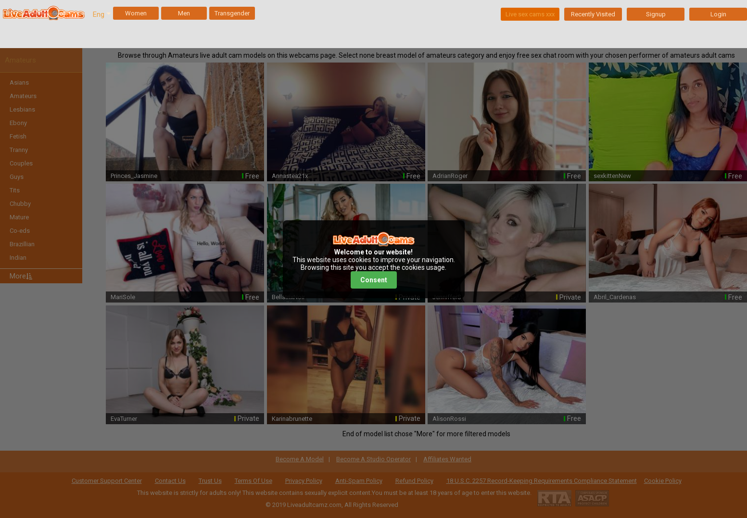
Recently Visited (593, 14)
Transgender (232, 13)
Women (136, 13)
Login (718, 14)
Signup (656, 14)
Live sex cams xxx (530, 14)
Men (184, 13)
